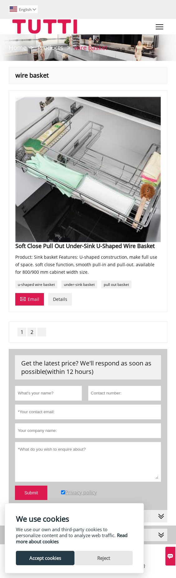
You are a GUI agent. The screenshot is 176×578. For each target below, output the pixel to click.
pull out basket (116, 284)
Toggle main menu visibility (160, 25)
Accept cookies (45, 558)
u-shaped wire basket (36, 284)
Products (50, 47)
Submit (31, 492)
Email (29, 298)
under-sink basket (79, 284)
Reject (103, 558)
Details (60, 299)
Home (17, 47)
